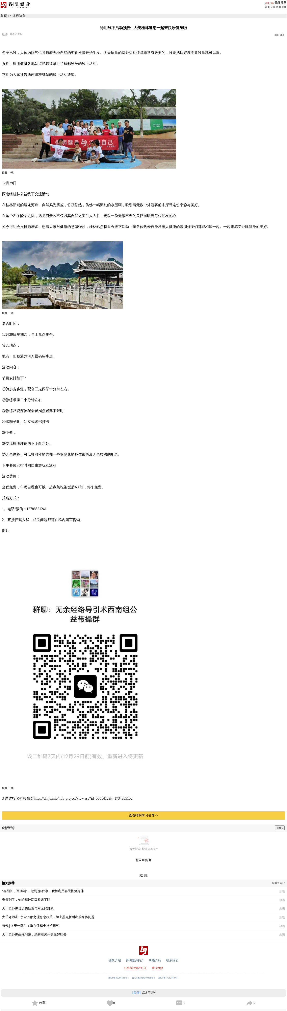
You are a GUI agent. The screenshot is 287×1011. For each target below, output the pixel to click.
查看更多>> (278, 882)
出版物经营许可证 (135, 968)
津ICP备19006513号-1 (118, 977)
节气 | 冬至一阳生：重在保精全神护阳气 (30, 925)
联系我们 (172, 960)
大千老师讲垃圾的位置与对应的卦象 (28, 908)
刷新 (284, 7)
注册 (283, 2)
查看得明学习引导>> (143, 815)
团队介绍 (115, 960)
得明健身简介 (135, 960)
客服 (278, 7)
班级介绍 (155, 960)
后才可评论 (143, 992)
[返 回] (143, 875)
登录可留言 (143, 860)
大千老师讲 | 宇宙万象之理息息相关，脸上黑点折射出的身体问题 (48, 917)
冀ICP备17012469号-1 (168, 977)
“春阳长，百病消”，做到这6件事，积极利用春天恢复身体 (43, 891)
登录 (277, 2)
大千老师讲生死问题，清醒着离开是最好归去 (34, 934)
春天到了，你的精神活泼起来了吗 (26, 899)
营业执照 (157, 968)
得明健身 (18, 16)
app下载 (269, 2)
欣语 (5, 34)
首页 (267, 7)
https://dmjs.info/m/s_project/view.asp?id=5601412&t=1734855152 (83, 798)
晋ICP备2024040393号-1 (143, 977)
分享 (272, 7)
